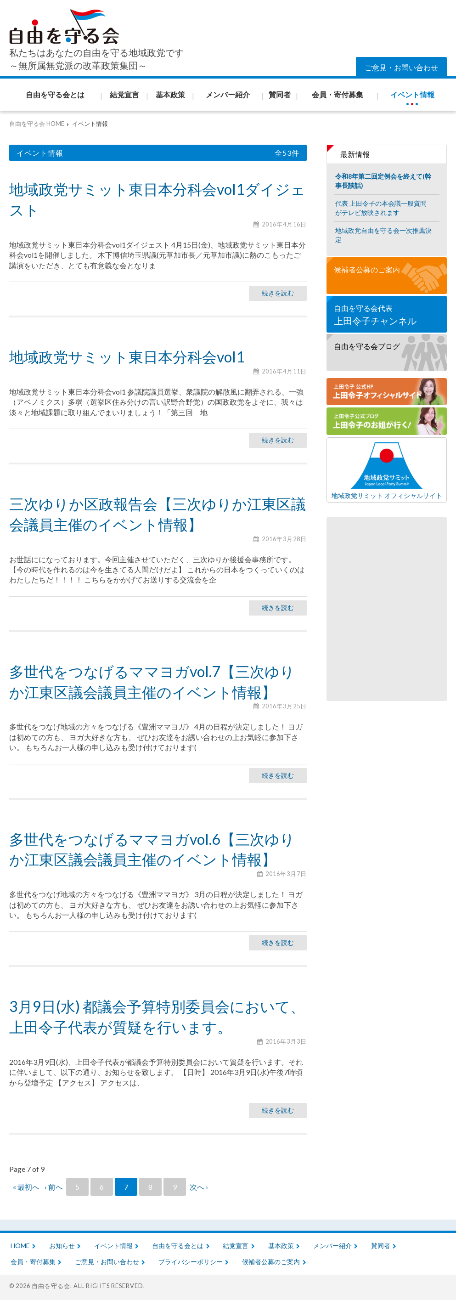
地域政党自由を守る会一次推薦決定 (383, 234)
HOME (20, 1245)
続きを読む (278, 293)
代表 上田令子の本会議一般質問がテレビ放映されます (381, 207)
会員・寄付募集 (33, 1262)
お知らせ (62, 1245)
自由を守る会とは (177, 1245)
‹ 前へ (54, 1186)
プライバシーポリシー (190, 1262)
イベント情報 (113, 1245)
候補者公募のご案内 (367, 269)
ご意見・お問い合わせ (401, 67)
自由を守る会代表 (386, 315)
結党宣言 (235, 1245)
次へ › (199, 1186)
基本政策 (281, 1245)
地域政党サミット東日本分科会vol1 (127, 357)
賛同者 (380, 1245)
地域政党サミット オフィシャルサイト (387, 470)
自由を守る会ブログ (367, 346)
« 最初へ (26, 1186)
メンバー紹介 (332, 1245)
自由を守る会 (51, 1285)
